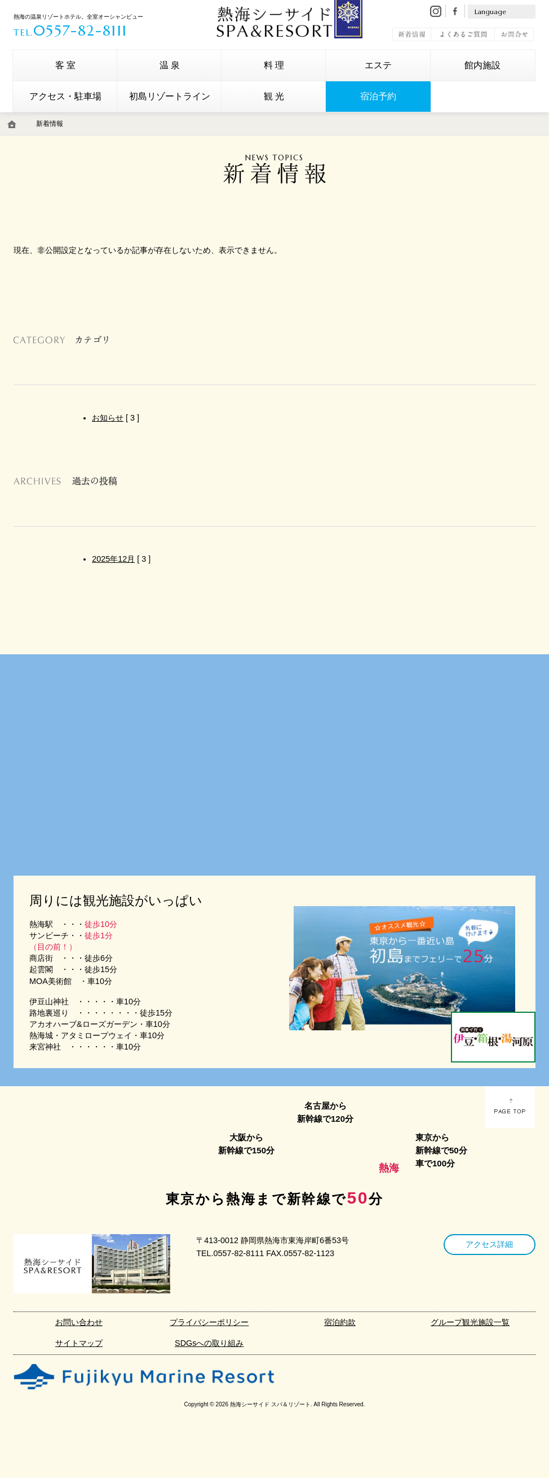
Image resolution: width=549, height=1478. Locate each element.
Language (490, 11)
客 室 (65, 65)
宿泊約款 (340, 1322)
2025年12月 (113, 558)
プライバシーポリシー (209, 1322)
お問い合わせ (79, 1322)
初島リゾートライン (169, 96)
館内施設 (482, 65)
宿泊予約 (378, 96)
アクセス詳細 (489, 1244)
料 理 (274, 65)
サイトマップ (79, 1343)
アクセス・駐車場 (65, 96)
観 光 (274, 96)
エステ (378, 65)
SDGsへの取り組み (209, 1343)
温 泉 (170, 65)
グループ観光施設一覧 (470, 1322)
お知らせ (107, 417)
